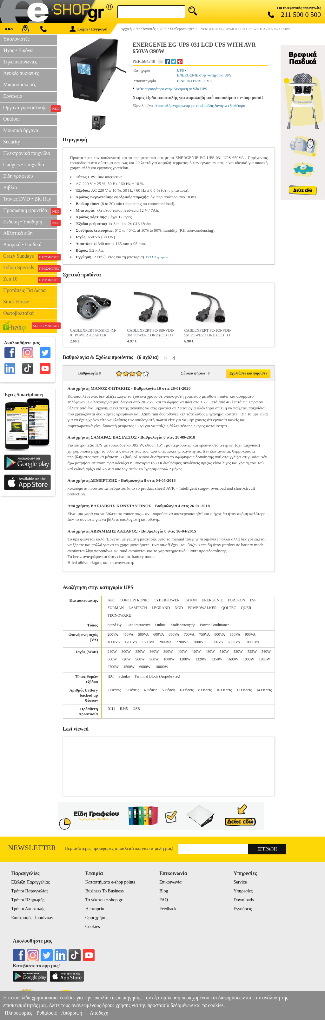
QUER (246, 608)
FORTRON (236, 600)
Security (11, 141)
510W (224, 651)
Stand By (115, 625)
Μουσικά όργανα (20, 130)
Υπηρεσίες (243, 891)
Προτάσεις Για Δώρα (24, 290)
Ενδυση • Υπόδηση (30, 222)
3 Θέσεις (132, 690)
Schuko (124, 676)
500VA (143, 634)
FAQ (163, 899)
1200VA (131, 642)
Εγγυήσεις (243, 908)
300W (126, 651)
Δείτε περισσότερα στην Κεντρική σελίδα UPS (171, 89)
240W (112, 651)
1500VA (148, 642)
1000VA (114, 642)
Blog (163, 891)
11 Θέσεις (244, 690)
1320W (200, 659)
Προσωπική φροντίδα (30, 211)
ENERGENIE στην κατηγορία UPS (204, 75)
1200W (184, 659)
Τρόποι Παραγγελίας (29, 891)
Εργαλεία (12, 96)
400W (182, 651)
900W (140, 659)
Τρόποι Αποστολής (28, 908)
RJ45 (124, 708)
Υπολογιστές (16, 39)
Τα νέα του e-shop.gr (104, 899)
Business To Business (104, 891)
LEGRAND (161, 608)
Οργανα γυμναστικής (30, 108)
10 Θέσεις (224, 690)
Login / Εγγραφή (89, 29)
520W (238, 651)
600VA (158, 634)
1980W (264, 659)
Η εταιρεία (94, 908)
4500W (129, 667)
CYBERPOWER (167, 600)
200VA (113, 634)
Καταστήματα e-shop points (110, 882)
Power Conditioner (214, 625)
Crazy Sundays (30, 256)
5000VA (216, 642)
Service (240, 882)
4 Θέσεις (150, 690)
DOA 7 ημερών (157, 257)
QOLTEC (229, 608)
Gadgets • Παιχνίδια (23, 164)
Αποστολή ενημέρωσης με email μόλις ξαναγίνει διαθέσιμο (200, 105)
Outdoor (11, 119)
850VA (235, 634)
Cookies (92, 926)
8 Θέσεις (205, 690)
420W (196, 651)
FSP (253, 600)
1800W (248, 659)
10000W (161, 667)
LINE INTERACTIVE (194, 81)
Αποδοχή (99, 1013)
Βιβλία (10, 187)
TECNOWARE (119, 615)
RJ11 (111, 708)
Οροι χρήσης (96, 917)
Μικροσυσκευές (19, 84)
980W (154, 659)
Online (160, 625)
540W (266, 651)
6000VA (234, 642)
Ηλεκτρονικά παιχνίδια (26, 153)
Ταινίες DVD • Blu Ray (27, 199)
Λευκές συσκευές (21, 73)
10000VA (252, 642)
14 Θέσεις (264, 690)
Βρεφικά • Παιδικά (22, 244)
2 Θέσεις (114, 690)
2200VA (182, 642)
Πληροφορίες (18, 1013)
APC (111, 600)
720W (126, 659)
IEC (111, 676)
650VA (174, 634)
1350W (216, 659)
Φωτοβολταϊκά (18, 313)
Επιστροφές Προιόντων (32, 917)
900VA (250, 634)
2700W (113, 667)
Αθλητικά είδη (18, 233)
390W (168, 651)
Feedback (167, 908)
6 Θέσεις (186, 690)
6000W (144, 667)
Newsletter (32, 848)
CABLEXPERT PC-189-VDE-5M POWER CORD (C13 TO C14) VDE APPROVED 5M (208, 333)
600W (112, 659)
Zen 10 (30, 279)
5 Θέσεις (168, 690)
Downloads (244, 899)
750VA (204, 634)
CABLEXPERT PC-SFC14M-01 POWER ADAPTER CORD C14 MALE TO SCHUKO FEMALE (93, 333)
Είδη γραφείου (18, 176)
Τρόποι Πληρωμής (27, 899)
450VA (128, 634)
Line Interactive (138, 625)
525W (252, 651)
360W (154, 651)
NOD (179, 608)
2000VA (165, 642)
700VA (189, 634)
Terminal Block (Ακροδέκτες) (157, 676)
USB (136, 708)
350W (140, 651)
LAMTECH (138, 608)
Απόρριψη (71, 1013)
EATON (190, 600)
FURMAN (116, 608)
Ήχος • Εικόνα (18, 50)
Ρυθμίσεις (46, 1013)
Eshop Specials (30, 268)
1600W (232, 659)
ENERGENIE (212, 600)
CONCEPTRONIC (134, 600)
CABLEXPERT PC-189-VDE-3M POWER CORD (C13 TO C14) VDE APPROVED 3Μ (151, 333)
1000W (169, 659)
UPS (180, 70)
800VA (220, 634)
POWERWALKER (202, 608)
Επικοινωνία (170, 882)
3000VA (199, 642)
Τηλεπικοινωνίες (20, 61)
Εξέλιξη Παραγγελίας (30, 882)
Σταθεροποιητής (182, 625)
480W (210, 651)
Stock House (16, 301)
